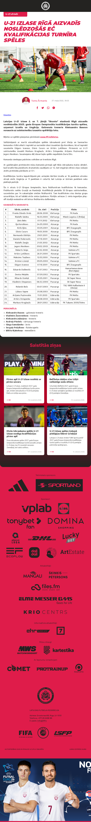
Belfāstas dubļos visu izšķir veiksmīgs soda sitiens (64, 380)
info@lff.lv (42, 721)
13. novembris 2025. (67, 400)
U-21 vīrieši (11, 14)
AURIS (84, 749)
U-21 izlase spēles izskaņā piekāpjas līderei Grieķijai (63, 432)
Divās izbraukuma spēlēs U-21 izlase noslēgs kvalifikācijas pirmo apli (22, 434)
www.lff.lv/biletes (49, 137)
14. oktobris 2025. (67, 451)
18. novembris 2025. (24, 400)
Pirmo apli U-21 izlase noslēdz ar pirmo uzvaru (24, 380)
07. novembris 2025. (24, 451)
